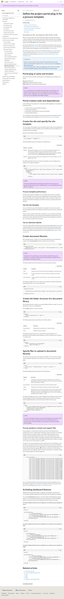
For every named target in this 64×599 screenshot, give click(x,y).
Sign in (61, 1)
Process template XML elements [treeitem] (10, 56)
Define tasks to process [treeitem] (8, 62)
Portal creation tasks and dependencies (31, 26)
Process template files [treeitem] (8, 53)
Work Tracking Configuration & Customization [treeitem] (8, 18)
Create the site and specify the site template (32, 28)
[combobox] (11, 13)
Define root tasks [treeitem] (7, 55)
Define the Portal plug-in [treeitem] (9, 65)
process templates (53, 48)
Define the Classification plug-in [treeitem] (10, 64)
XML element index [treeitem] (8, 51)
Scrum (26, 574)
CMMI (26, 577)
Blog (17, 593)
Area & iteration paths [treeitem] (8, 27)
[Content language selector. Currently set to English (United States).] (7, 590)
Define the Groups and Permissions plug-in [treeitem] (11, 73)
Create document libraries (29, 30)
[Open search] (58, 2)
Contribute (22, 593)
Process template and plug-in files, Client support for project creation (41, 68)
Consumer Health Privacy (36, 593)
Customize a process (29, 571)
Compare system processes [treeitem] (9, 32)
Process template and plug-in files (32, 572)
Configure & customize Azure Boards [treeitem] (11, 34)
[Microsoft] (2, 2)
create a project (41, 52)
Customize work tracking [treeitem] (8, 23)
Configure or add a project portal (44, 485)
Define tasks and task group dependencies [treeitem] (9, 59)
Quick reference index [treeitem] (8, 25)
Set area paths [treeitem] (6, 28)
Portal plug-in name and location (30, 25)
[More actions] (61, 10)
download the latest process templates (51, 117)
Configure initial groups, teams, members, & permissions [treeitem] (10, 70)
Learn (24, 10)
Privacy (27, 593)
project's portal (35, 46)
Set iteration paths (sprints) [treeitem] (9, 30)
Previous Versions (29, 10)
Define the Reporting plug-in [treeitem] (9, 67)
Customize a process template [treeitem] (9, 43)
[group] (42, 172)
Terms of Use (45, 593)
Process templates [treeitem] (7, 42)
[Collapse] (18, 10)
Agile (26, 576)
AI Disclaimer (4, 593)
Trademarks (52, 593)
